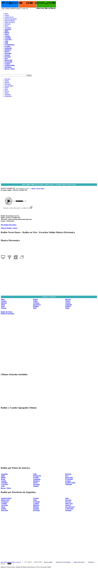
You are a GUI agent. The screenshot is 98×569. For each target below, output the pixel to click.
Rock (6, 89)
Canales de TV (9, 17)
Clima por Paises (10, 22)
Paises (6, 25)
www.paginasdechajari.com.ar (11, 562)
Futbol (7, 87)
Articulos (7, 79)
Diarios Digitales (10, 20)
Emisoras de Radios (11, 18)
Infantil (7, 82)
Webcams (8, 24)
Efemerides (8, 96)
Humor (7, 91)
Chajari (7, 15)
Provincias (8, 27)
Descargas (8, 84)
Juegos (7, 92)
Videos (7, 80)
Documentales (9, 86)
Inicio (6, 13)
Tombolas (8, 94)
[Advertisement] (49, 112)
